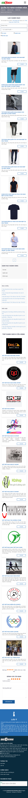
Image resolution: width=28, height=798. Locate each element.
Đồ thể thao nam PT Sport (10, 464)
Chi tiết (22, 64)
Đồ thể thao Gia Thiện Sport (11, 657)
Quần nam (17, 33)
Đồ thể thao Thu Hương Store (11, 520)
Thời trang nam (15, 20)
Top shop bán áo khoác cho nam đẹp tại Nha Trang (13, 58)
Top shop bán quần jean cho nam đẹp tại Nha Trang (13, 167)
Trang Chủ (3, 9)
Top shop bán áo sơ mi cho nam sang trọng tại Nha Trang (13, 249)
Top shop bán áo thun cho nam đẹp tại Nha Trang (13, 222)
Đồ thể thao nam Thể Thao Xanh (12, 547)
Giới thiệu (2, 763)
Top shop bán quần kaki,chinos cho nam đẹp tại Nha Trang (12, 112)
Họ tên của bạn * (7, 681)
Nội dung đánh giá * (7, 688)
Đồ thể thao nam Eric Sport (11, 355)
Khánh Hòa (17, 9)
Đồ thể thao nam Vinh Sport (11, 576)
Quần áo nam (10, 9)
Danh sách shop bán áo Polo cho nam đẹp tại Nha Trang (13, 195)
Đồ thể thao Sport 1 (8, 408)
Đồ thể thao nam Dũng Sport (11, 383)
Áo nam (4, 33)
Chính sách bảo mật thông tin (7, 772)
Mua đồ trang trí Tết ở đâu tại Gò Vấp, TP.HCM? (13, 306)
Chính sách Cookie (4, 774)
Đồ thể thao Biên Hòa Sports (11, 604)
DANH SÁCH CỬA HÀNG (9, 783)
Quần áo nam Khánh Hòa (6, 12)
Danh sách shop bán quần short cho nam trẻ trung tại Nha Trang (13, 85)
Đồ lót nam (5, 35)
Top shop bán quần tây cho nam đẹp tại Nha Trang (14, 140)
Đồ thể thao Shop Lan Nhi (10, 631)
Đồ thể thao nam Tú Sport (10, 491)
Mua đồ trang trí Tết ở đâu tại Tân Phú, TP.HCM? (14, 300)
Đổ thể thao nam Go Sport (10, 436)
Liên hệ (2, 765)
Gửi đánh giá (8, 701)
